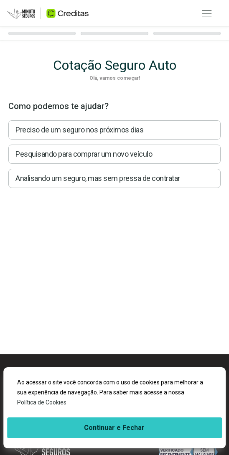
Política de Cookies (41, 402)
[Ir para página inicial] (48, 13)
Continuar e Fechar (114, 428)
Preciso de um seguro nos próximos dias (79, 129)
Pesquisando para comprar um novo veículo (83, 154)
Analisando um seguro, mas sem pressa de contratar (97, 178)
